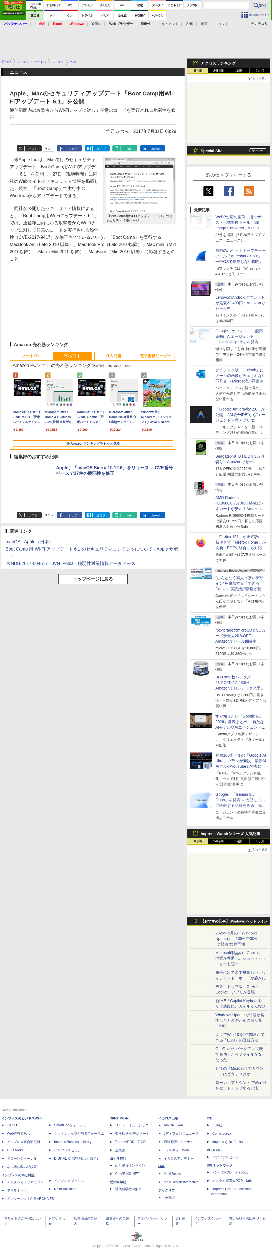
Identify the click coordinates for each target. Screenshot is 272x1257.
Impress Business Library (73, 1142)
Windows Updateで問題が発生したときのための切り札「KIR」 (239, 1020)
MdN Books (172, 1174)
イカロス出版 (168, 1118)
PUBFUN (214, 1150)
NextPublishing (65, 1189)
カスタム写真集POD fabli (232, 1181)
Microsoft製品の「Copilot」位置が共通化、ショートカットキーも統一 (240, 958)
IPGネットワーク (220, 1165)
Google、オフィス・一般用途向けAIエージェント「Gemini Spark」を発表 (239, 336)
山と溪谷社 (118, 1158)
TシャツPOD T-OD (130, 1142)
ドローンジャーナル (22, 1158)
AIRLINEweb (173, 1125)
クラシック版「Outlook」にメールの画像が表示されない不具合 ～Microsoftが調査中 (240, 375)
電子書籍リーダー (155, 356)
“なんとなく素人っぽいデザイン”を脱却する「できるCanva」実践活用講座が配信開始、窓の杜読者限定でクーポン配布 (240, 589)
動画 (204, 24)
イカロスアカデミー (179, 1158)
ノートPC (30, 356)
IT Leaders (15, 1150)
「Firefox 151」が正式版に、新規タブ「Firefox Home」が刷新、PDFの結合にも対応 (240, 542)
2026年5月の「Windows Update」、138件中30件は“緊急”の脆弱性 (236, 938)
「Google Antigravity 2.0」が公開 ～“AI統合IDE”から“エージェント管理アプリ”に (240, 414)
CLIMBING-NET (127, 1174)
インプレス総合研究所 (23, 1142)
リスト (49, 148)
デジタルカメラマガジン (25, 1182)
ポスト (32, 148)
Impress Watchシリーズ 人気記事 (230, 834)
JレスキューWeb (176, 1150)
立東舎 (120, 1150)
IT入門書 (113, 356)
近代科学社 (118, 1182)
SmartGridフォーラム (70, 1125)
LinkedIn (156, 148)
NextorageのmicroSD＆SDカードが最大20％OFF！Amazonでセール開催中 (240, 635)
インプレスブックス (69, 1181)
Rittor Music (119, 1118)
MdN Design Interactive (181, 1182)
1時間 (197, 71)
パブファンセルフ (225, 1157)
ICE (209, 1118)
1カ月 (260, 71)
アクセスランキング (218, 63)
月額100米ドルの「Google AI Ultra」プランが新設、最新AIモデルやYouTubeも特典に (240, 761)
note (129, 148)
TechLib (169, 1197)
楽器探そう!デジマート (132, 1134)
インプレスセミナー (69, 1150)
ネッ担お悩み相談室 (22, 1167)
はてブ (100, 148)
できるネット (17, 1190)
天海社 (217, 1125)
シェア (73, 148)
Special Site (212, 151)
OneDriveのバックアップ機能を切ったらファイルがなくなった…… (240, 1054)
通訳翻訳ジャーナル (179, 1142)
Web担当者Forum (20, 1134)
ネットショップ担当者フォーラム (79, 1134)
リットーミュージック (131, 1125)
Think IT (13, 1125)
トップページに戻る (93, 579)
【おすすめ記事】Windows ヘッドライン (234, 921)
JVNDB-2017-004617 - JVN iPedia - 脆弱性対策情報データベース (70, 563)
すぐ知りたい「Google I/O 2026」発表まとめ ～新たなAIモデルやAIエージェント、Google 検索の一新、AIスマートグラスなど (240, 727)
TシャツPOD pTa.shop (230, 1172)
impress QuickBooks (227, 1142)
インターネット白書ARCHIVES (30, 1199)
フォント (222, 24)
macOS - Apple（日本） (29, 541)
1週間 (239, 71)
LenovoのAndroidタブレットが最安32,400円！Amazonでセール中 (240, 303)
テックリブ (166, 1190)
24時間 (218, 71)
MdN (161, 1167)
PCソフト (72, 356)
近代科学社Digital (128, 1189)
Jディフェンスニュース (181, 1134)
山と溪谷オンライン (130, 1165)
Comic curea (221, 1134)
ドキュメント (168, 24)
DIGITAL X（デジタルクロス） (77, 1158)
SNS (189, 24)
